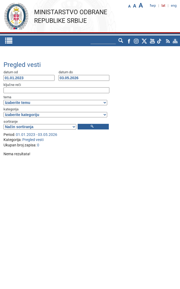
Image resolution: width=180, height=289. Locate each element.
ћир (153, 5)
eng (174, 5)
